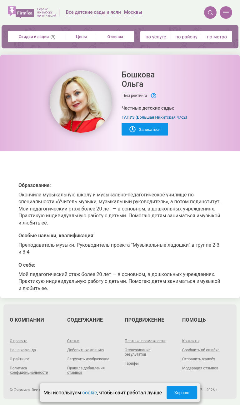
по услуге (156, 37)
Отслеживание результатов (138, 352)
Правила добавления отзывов (86, 370)
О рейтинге (19, 359)
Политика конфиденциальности (29, 370)
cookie (89, 393)
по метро (217, 37)
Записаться (144, 129)
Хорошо (181, 392)
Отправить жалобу (198, 359)
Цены (81, 36)
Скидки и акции (37, 36)
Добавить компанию (85, 350)
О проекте (18, 341)
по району (186, 37)
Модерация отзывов (200, 368)
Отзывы (115, 36)
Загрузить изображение (88, 359)
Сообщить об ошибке (200, 350)
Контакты (190, 341)
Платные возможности (145, 341)
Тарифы (132, 363)
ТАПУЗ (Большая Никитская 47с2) (154, 117)
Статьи (73, 341)
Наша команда (23, 350)
